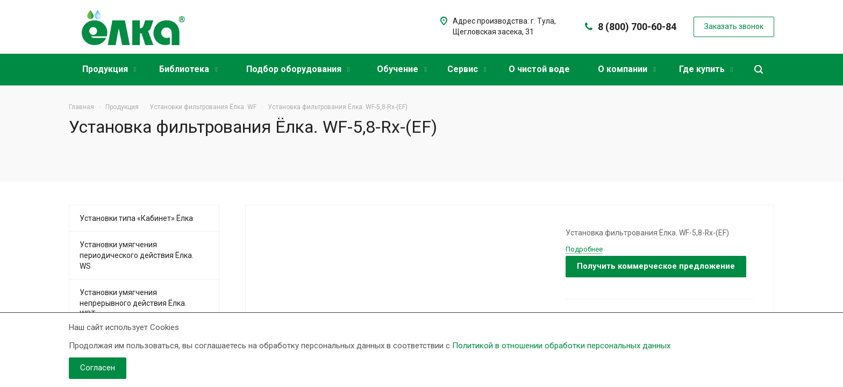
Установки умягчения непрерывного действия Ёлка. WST (133, 303)
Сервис (466, 69)
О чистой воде (539, 69)
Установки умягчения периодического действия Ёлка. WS (137, 255)
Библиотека (188, 69)
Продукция (109, 69)
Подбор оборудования (297, 69)
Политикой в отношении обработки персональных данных (561, 345)
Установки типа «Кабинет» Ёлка (136, 218)
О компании (626, 69)
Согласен (97, 367)
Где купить (706, 69)
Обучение (401, 69)
